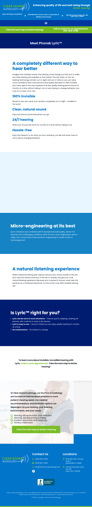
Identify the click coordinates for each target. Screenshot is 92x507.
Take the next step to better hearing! (25, 29)
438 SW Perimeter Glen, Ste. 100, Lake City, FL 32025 (77, 15)
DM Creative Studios (58, 501)
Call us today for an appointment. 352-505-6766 (70, 29)
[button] (46, 23)
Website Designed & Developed (37, 501)
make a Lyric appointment (34, 363)
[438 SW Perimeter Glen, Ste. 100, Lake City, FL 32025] (62, 15)
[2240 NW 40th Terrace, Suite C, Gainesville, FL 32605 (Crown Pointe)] (25, 15)
